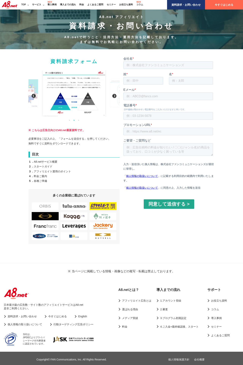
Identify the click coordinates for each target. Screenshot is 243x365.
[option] (74, 93)
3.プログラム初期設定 (173, 318)
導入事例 (52, 4)
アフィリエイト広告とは (136, 300)
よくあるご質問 (95, 4)
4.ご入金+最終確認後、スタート (179, 326)
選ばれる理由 (130, 309)
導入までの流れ (68, 4)
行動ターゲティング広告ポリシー (73, 324)
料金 (81, 4)
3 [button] (78, 120)
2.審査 (164, 309)
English (82, 316)
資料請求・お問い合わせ (186, 4)
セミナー (111, 4)
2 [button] (74, 120)
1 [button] (69, 120)
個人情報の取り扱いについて (25, 324)
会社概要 (199, 359)
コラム (139, 4)
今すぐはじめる (224, 4)
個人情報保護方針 (178, 359)
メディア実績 (130, 318)
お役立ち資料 (126, 4)
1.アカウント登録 (170, 300)
